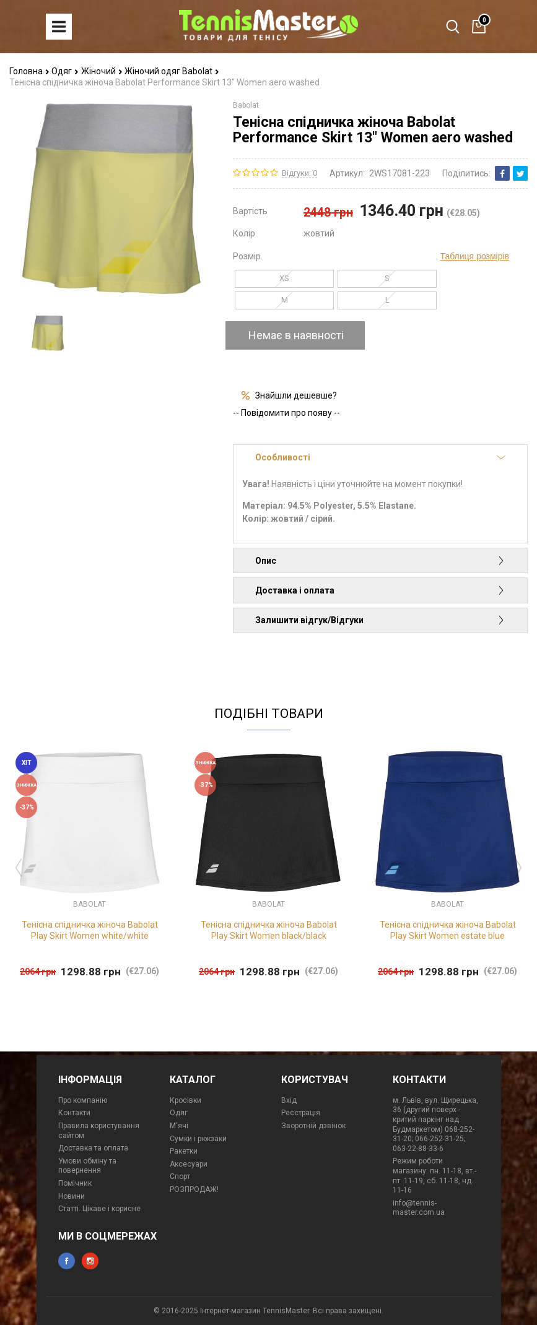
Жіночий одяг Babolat (171, 71)
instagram (90, 1261)
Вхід (289, 1100)
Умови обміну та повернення (87, 1166)
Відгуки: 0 (299, 173)
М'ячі (179, 1125)
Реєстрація (300, 1112)
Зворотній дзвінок (313, 1125)
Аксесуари (188, 1164)
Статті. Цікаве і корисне (99, 1208)
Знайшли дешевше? (296, 395)
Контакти (74, 1112)
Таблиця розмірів (474, 256)
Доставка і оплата (380, 590)
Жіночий (102, 71)
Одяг (65, 71)
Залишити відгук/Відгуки (380, 620)
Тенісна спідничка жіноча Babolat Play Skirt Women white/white (90, 930)
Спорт (180, 1176)
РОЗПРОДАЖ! (194, 1189)
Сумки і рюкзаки (198, 1138)
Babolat (246, 105)
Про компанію (82, 1100)
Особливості (380, 457)
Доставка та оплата (93, 1148)
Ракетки (184, 1151)
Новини (71, 1196)
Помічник (75, 1183)
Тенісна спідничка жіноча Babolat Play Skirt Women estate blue (448, 930)
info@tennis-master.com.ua (419, 1208)
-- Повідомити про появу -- (286, 413)
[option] (48, 333)
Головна (29, 71)
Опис (380, 561)
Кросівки (185, 1100)
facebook (66, 1261)
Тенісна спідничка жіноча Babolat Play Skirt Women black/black (269, 930)
